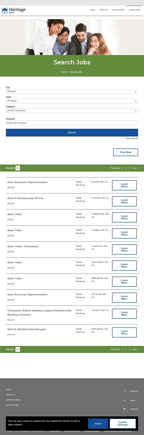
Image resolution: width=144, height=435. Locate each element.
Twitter (128, 400)
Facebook (130, 391)
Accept (98, 423)
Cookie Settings (123, 423)
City (8, 87)
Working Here (118, 10)
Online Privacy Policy (72, 431)
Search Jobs (134, 10)
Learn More (124, 185)
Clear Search (131, 138)
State (8, 97)
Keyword (10, 119)
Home (92, 10)
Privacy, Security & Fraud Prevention (117, 431)
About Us (103, 10)
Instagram (130, 409)
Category (10, 106)
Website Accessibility (92, 431)
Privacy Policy (54, 431)
